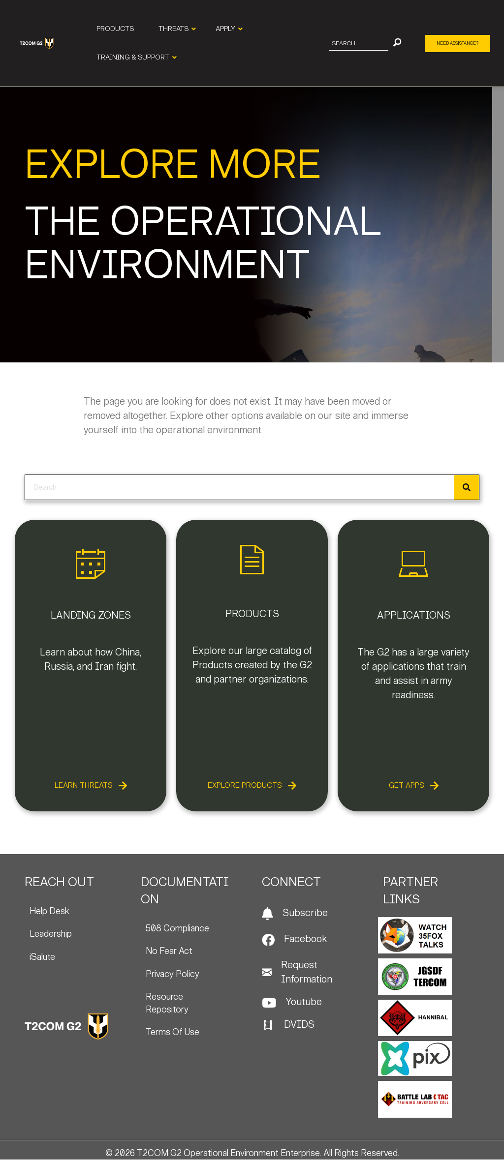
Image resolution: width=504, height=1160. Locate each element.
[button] (397, 43)
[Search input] (358, 43)
